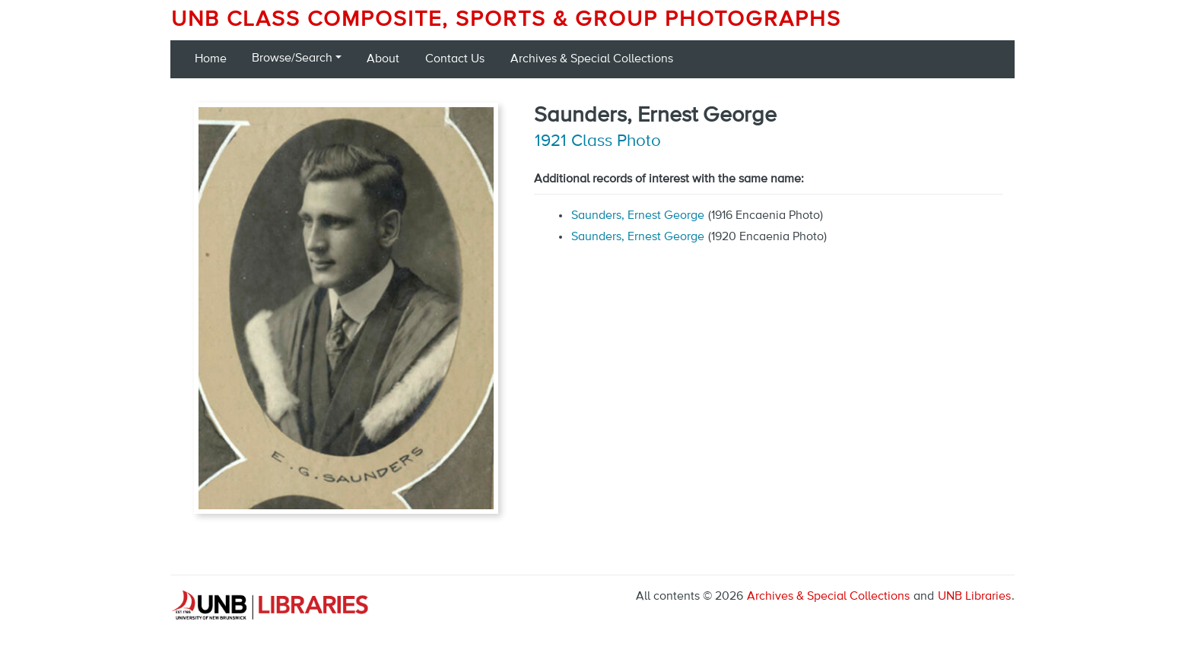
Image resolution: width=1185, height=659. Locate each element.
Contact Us (454, 59)
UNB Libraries (974, 597)
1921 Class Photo (598, 141)
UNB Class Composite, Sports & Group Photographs (506, 19)
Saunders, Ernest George (637, 216)
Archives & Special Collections (591, 59)
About (383, 59)
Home (211, 59)
